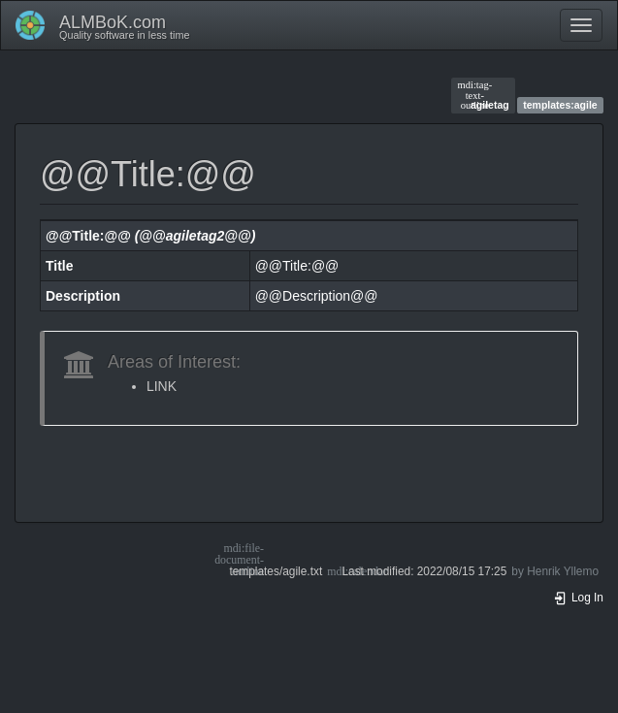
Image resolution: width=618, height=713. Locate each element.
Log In (578, 597)
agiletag (483, 95)
